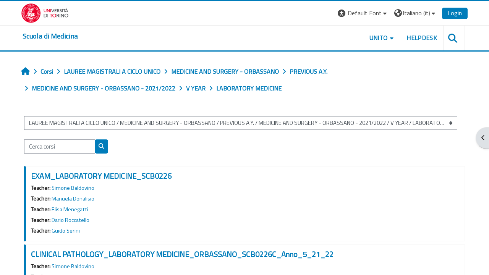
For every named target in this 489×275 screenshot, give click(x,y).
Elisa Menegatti (70, 209)
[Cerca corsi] (59, 146)
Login (455, 13)
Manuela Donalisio (73, 198)
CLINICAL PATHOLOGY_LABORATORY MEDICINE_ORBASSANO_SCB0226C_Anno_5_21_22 (182, 254)
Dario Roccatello (70, 220)
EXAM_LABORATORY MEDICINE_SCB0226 (101, 176)
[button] (363, 13)
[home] (50, 36)
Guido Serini (66, 230)
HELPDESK (421, 37)
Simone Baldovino (73, 188)
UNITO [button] (378, 37)
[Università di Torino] (45, 12)
